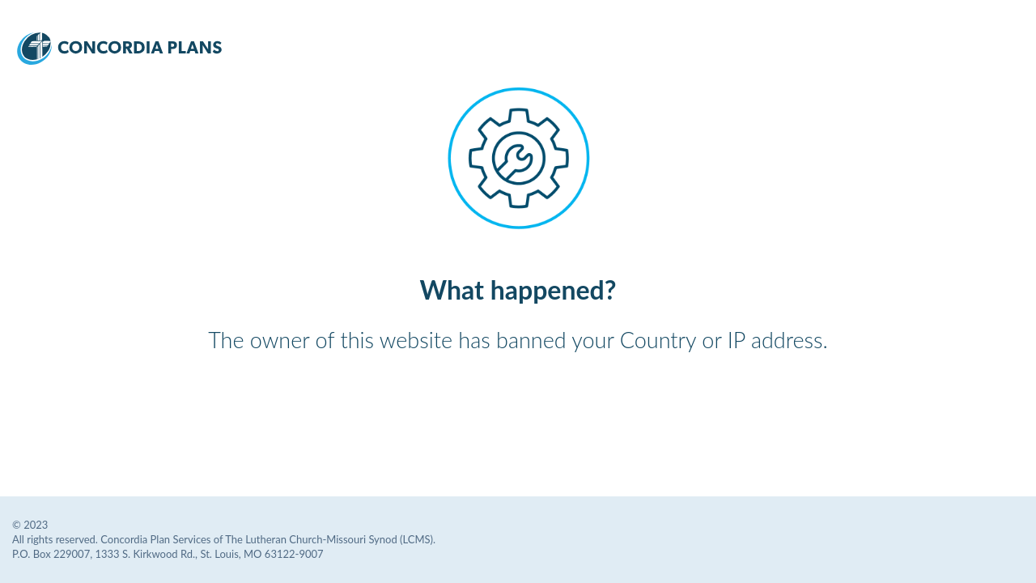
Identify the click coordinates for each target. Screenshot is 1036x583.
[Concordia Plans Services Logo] (119, 59)
